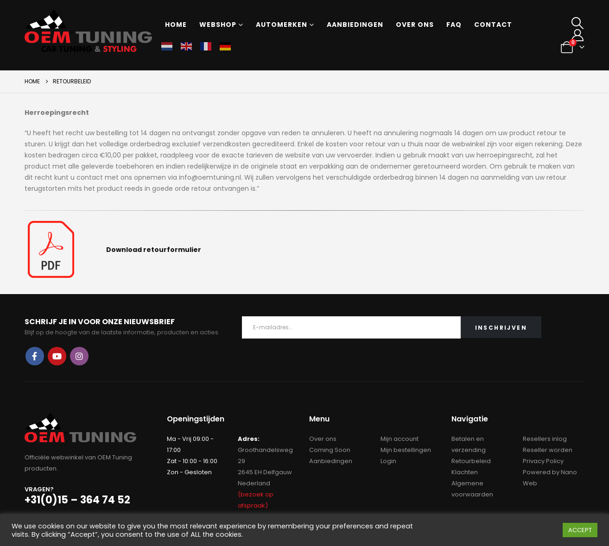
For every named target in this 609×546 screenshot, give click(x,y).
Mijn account (400, 438)
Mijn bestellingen (406, 450)
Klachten (464, 472)
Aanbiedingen (355, 24)
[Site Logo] (88, 30)
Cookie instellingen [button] (524, 530)
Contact (493, 24)
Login (388, 461)
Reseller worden (547, 450)
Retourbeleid (471, 461)
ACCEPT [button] (580, 530)
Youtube (57, 356)
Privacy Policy (543, 461)
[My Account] (577, 35)
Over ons (415, 24)
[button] (577, 23)
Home (176, 24)
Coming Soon (329, 450)
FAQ (454, 24)
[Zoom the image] (51, 226)
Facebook (34, 356)
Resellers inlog (545, 438)
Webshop (217, 24)
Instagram (79, 356)
